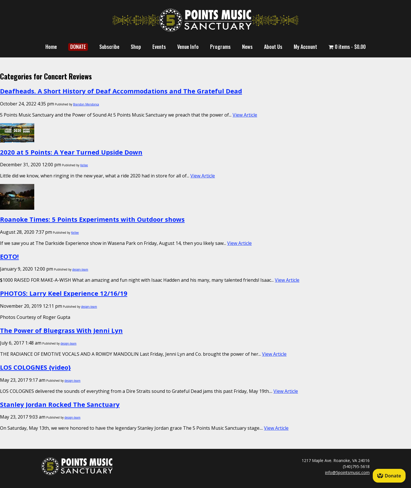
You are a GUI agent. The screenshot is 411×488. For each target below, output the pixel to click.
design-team (80, 269)
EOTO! (9, 256)
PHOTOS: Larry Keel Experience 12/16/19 (63, 293)
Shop (136, 46)
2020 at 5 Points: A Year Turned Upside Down (71, 152)
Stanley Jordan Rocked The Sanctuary (60, 404)
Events (159, 46)
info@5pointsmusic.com (347, 472)
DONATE (78, 46)
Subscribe (109, 46)
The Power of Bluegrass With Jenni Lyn (61, 330)
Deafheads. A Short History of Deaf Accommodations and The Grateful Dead (121, 91)
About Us (273, 46)
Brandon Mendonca (86, 104)
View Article (245, 115)
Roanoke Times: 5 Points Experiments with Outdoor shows (92, 219)
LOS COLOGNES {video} (35, 367)
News (247, 46)
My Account (305, 46)
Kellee (84, 165)
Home (51, 46)
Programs (220, 46)
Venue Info (188, 46)
